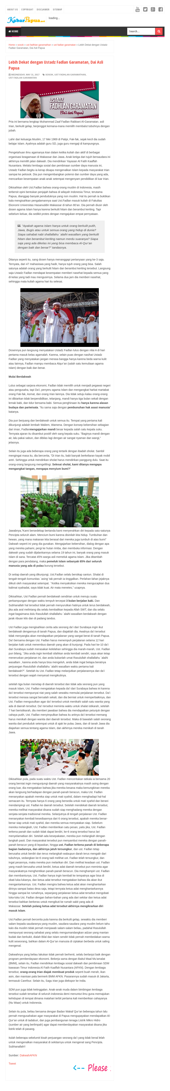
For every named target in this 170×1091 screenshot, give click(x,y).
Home (13, 31)
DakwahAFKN (28, 1055)
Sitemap (57, 9)
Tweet (12, 1063)
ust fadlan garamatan (23, 78)
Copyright (27, 9)
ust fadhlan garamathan (70, 74)
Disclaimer (43, 9)
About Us (12, 9)
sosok (49, 74)
